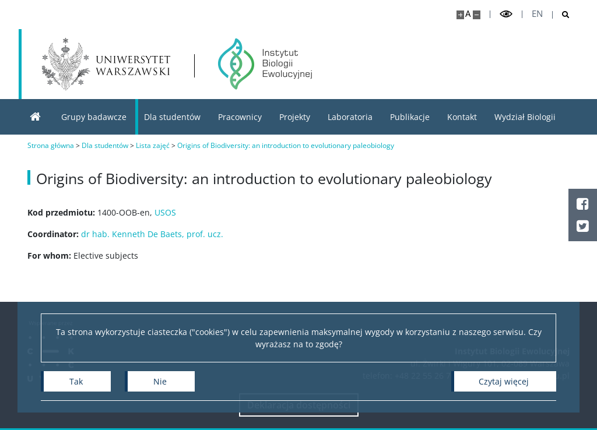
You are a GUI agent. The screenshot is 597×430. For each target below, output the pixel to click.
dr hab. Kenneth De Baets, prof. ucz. (152, 233)
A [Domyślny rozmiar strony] (467, 13)
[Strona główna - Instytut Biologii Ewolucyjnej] (264, 64)
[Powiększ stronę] (460, 14)
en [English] (537, 13)
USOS (165, 212)
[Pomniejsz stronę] (476, 14)
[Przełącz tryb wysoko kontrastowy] (506, 14)
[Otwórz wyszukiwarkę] (561, 15)
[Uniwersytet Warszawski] (106, 64)
